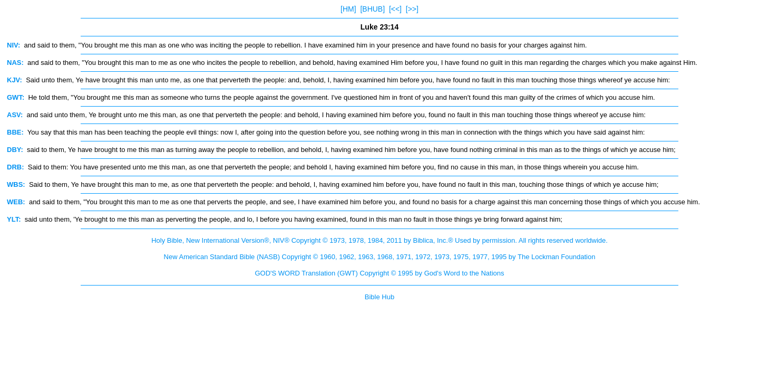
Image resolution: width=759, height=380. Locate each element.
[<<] (395, 9)
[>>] (412, 9)
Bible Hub (379, 297)
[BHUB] (372, 9)
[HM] (348, 9)
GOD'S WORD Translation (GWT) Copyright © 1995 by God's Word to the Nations (379, 273)
